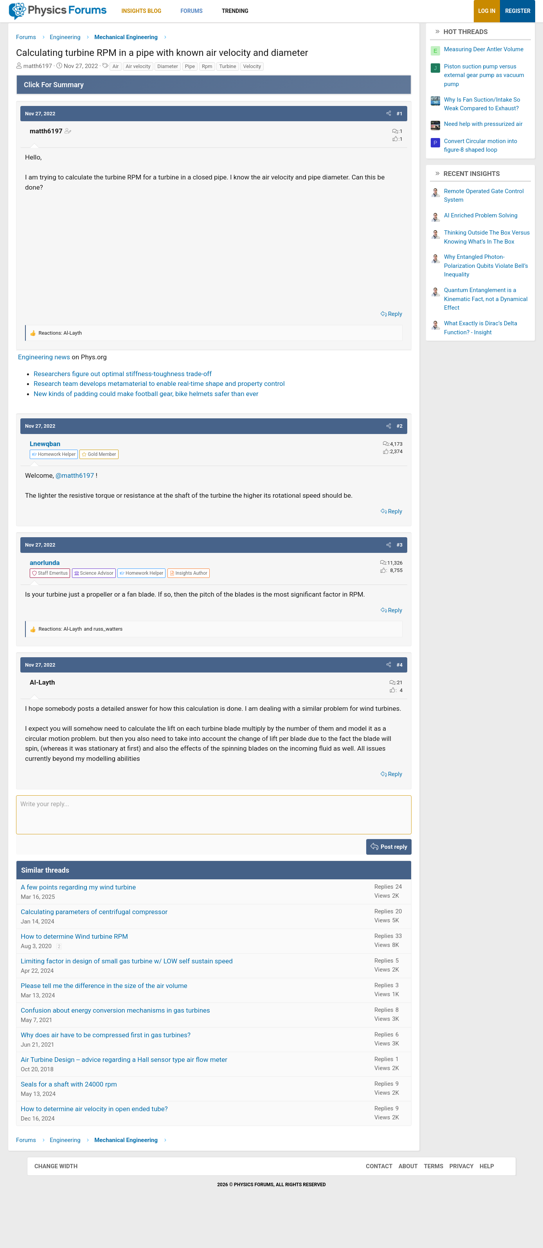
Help (479, 1199)
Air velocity (165, 69)
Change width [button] (63, 1199)
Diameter (194, 69)
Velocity (279, 69)
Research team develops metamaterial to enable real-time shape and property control (186, 387)
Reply (368, 317)
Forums (218, 11)
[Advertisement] (214, 252)
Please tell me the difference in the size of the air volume (131, 1018)
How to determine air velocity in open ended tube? (121, 1142)
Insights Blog (169, 11)
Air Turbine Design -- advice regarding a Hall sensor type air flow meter (151, 1092)
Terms (425, 1199)
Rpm (234, 69)
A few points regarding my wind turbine (105, 920)
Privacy (454, 1199)
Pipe (217, 69)
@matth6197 (102, 478)
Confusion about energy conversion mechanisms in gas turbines (142, 1043)
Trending (262, 11)
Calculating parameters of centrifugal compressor (121, 945)
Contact (371, 1199)
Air (142, 69)
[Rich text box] (214, 847)
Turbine (254, 69)
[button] (195, 11)
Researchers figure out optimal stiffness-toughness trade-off (150, 376)
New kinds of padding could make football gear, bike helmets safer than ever (173, 396)
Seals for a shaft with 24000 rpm (96, 1117)
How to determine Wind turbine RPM (101, 969)
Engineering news (71, 360)
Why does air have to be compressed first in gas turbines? (133, 1068)
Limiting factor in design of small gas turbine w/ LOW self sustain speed (154, 994)
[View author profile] (215, 586)
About (400, 1199)
